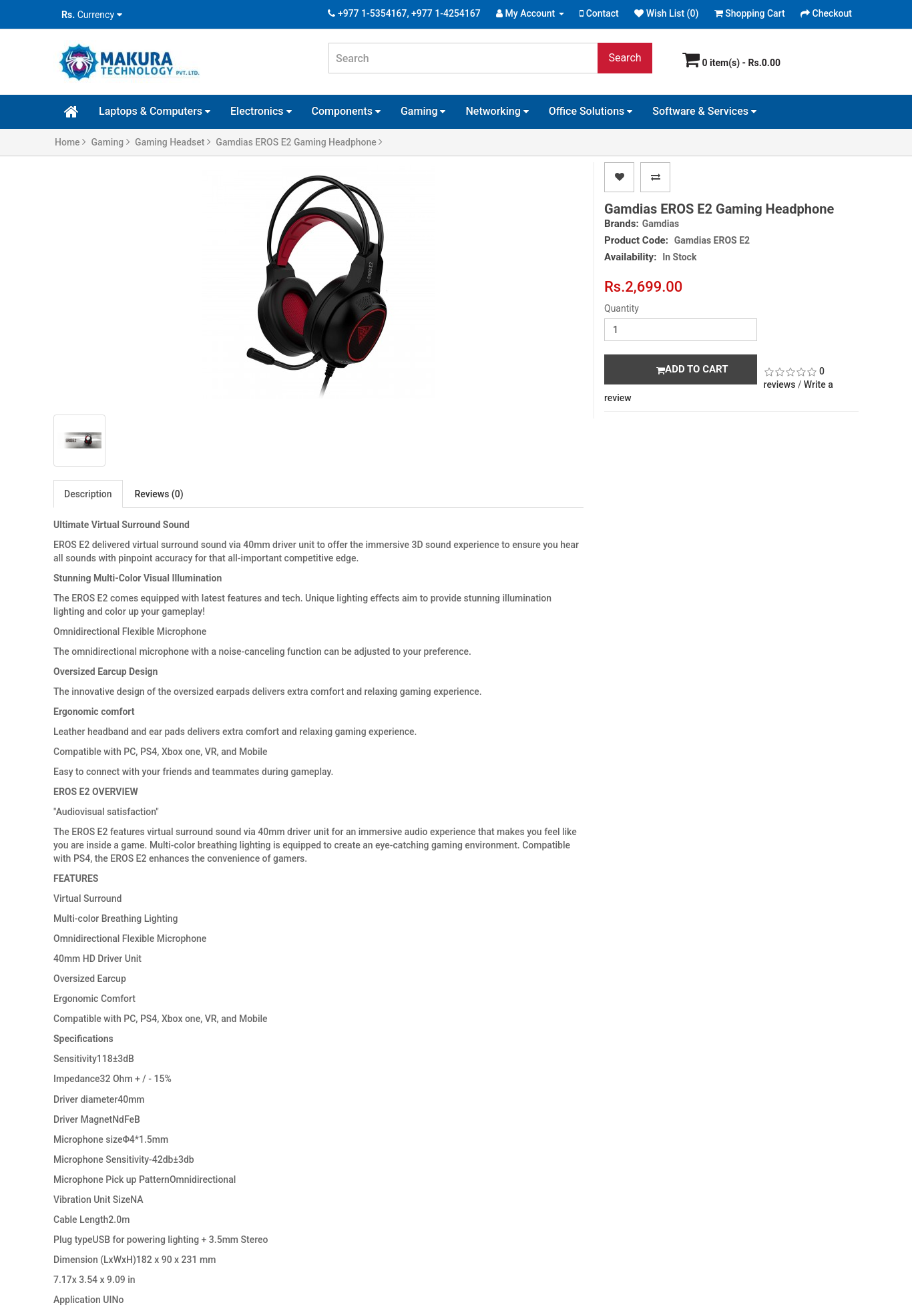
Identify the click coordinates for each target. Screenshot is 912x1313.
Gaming (423, 111)
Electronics (260, 111)
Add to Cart (692, 369)
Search (624, 57)
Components (346, 111)
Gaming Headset (173, 142)
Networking (496, 111)
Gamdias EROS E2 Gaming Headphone (299, 142)
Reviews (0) (159, 494)
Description (88, 494)
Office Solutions (591, 111)
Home (70, 142)
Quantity (621, 308)
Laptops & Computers (154, 111)
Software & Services (704, 111)
